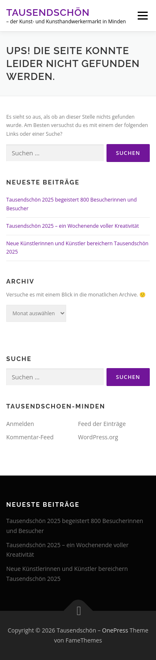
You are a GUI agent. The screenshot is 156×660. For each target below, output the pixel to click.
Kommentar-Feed (30, 437)
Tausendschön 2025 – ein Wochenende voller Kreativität (72, 225)
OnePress (115, 630)
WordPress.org (98, 437)
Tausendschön (48, 12)
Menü (142, 15)
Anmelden (20, 424)
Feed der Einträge (102, 424)
